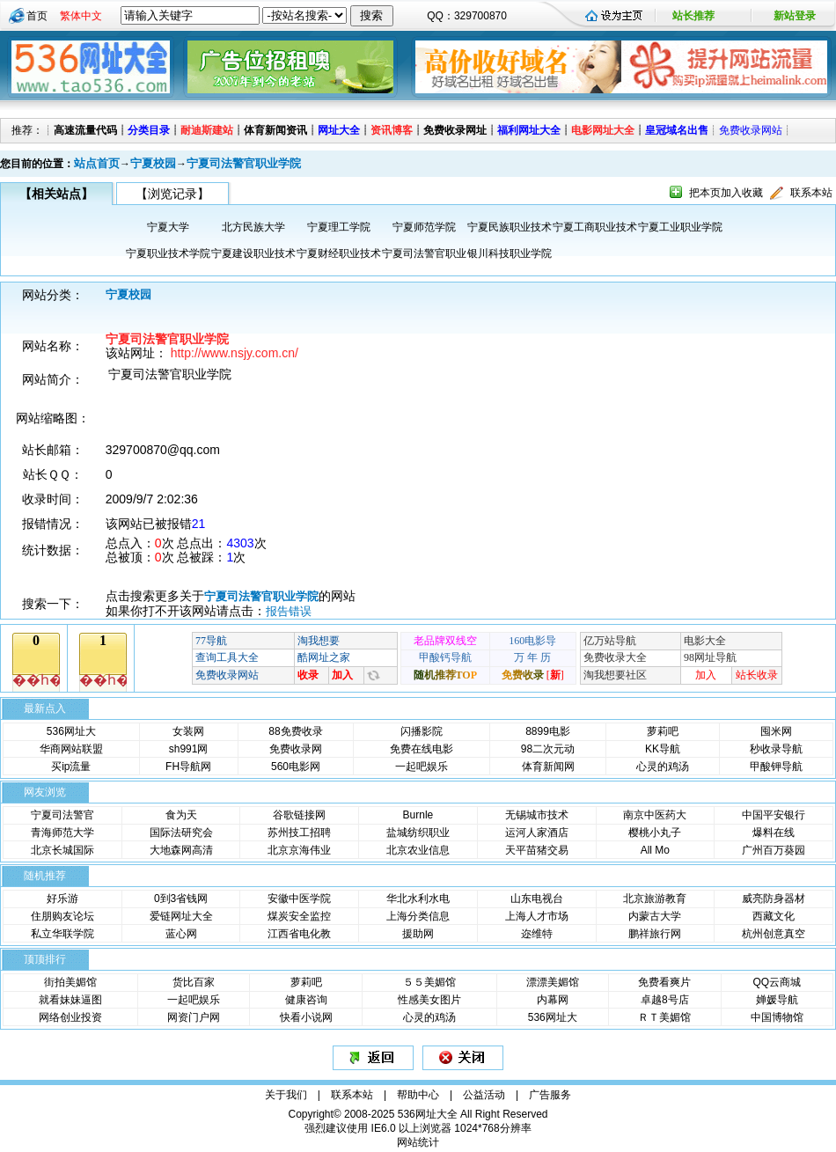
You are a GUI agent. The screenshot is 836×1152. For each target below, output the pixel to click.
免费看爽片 (664, 982)
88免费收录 (295, 731)
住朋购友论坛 (62, 916)
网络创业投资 (70, 1017)
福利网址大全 (529, 130)
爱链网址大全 (181, 916)
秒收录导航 (776, 749)
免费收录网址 (455, 130)
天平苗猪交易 (536, 850)
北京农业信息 (418, 850)
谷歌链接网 (299, 815)
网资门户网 (193, 1017)
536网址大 (71, 731)
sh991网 (189, 749)
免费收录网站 (750, 130)
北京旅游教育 (654, 898)
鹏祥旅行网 (654, 934)
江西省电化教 (299, 934)
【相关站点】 (56, 194)
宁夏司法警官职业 (424, 253)
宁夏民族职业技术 (509, 227)
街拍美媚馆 (70, 982)
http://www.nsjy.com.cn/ (234, 353)
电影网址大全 (602, 130)
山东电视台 (536, 898)
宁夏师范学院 (424, 227)
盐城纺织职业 (418, 832)
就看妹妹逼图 (70, 1000)
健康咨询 (306, 1000)
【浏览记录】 (172, 194)
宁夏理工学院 (338, 227)
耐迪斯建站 (206, 130)
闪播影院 (421, 731)
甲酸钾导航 (776, 766)
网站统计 (418, 1142)
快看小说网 (306, 1017)
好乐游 (62, 898)
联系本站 (811, 193)
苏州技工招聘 (299, 832)
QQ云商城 (776, 982)
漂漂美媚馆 (552, 982)
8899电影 (547, 731)
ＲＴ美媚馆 (664, 1017)
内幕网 (552, 1000)
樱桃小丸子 (654, 832)
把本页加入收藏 (726, 193)
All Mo (655, 850)
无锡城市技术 (536, 815)
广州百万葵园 (773, 850)
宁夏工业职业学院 (680, 227)
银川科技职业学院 (509, 253)
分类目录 (149, 130)
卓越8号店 (665, 1000)
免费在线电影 (421, 749)
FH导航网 (188, 766)
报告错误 (289, 611)
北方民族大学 (253, 227)
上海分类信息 (418, 916)
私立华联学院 (62, 934)
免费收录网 (295, 749)
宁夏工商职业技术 (595, 227)
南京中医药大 (654, 815)
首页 (37, 16)
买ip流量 (71, 766)
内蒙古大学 (654, 916)
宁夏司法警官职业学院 (244, 163)
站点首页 (97, 163)
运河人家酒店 (536, 832)
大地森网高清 (181, 850)
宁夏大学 (168, 227)
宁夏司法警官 (62, 815)
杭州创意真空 (773, 934)
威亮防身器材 (773, 898)
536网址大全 (428, 1114)
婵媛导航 (777, 1000)
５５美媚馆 (429, 982)
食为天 (181, 815)
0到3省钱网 (181, 898)
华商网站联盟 (71, 749)
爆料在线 (773, 832)
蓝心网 (181, 934)
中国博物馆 (777, 1017)
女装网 (188, 731)
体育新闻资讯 (275, 130)
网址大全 (339, 130)
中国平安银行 (773, 815)
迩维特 (537, 934)
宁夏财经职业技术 (339, 253)
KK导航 (662, 749)
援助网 (418, 934)
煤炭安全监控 (299, 916)
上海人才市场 (536, 916)
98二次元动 (548, 749)
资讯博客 (391, 130)
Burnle (418, 815)
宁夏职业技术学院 (168, 253)
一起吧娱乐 (421, 766)
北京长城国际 (62, 850)
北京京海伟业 (299, 850)
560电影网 (295, 766)
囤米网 (776, 731)
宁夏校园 (153, 163)
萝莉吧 (662, 731)
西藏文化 (773, 916)
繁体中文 (81, 16)
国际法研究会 (181, 832)
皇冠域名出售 (676, 130)
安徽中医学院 (299, 898)
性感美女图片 (429, 1000)
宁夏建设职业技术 (253, 253)
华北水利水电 (418, 898)
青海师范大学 (62, 832)
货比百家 (193, 982)
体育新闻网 (548, 766)
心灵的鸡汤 (662, 766)
